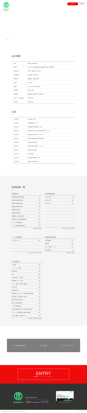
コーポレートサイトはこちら (65, 397)
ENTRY (73, 4)
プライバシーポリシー (80, 411)
